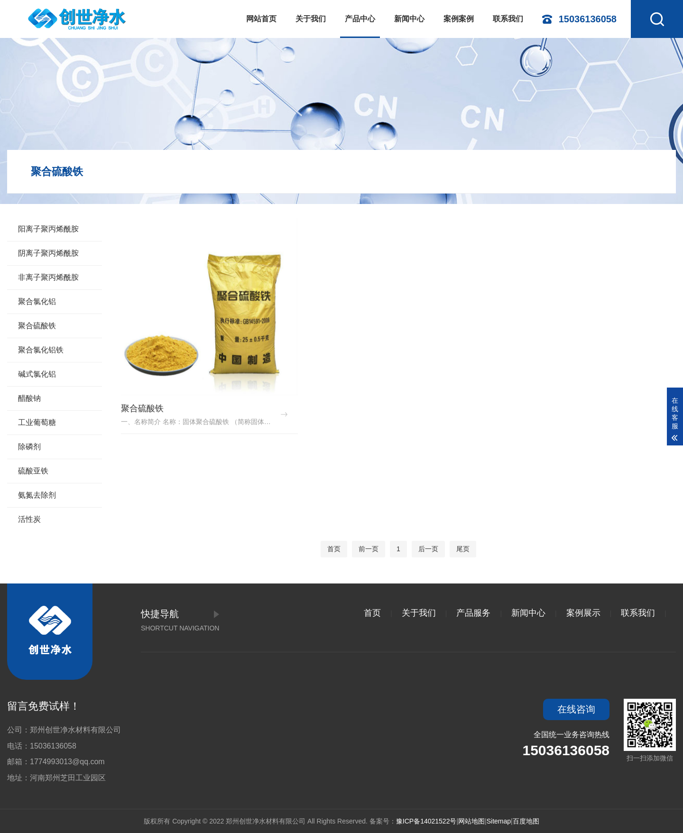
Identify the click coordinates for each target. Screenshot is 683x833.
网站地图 (471, 821)
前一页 (368, 549)
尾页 (463, 549)
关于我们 (310, 19)
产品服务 (473, 613)
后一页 (428, 549)
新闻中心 (409, 19)
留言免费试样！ (43, 706)
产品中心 (360, 19)
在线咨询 (576, 709)
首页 (334, 549)
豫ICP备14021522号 (426, 821)
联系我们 (508, 19)
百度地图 (526, 821)
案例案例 (458, 19)
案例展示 (583, 613)
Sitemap (499, 821)
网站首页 (261, 19)
